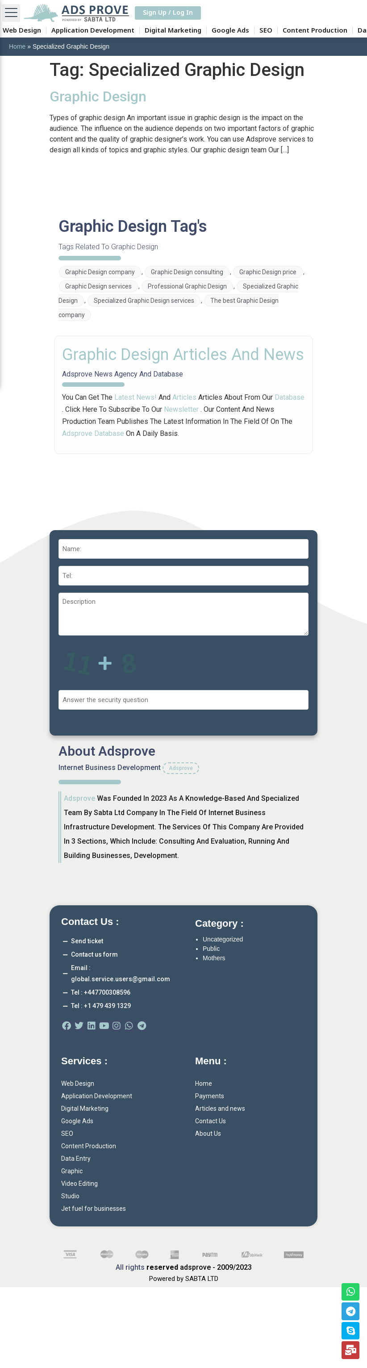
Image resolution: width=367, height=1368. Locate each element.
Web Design (22, 30)
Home (17, 46)
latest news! (135, 397)
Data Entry (76, 1158)
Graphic (72, 1171)
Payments (209, 1096)
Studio (70, 1196)
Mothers (214, 958)
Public (211, 948)
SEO (265, 30)
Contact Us (210, 1121)
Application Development (92, 30)
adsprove (79, 798)
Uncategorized (223, 939)
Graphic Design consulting (187, 272)
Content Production (315, 30)
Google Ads (230, 30)
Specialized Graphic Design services (144, 300)
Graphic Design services (98, 286)
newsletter (181, 409)
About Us (208, 1133)
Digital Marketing (173, 30)
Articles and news (220, 1108)
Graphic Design (98, 96)
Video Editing (79, 1183)
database (289, 397)
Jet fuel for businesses (93, 1208)
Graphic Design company (100, 272)
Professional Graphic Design (187, 286)
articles (184, 397)
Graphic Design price (267, 272)
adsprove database (94, 433)
